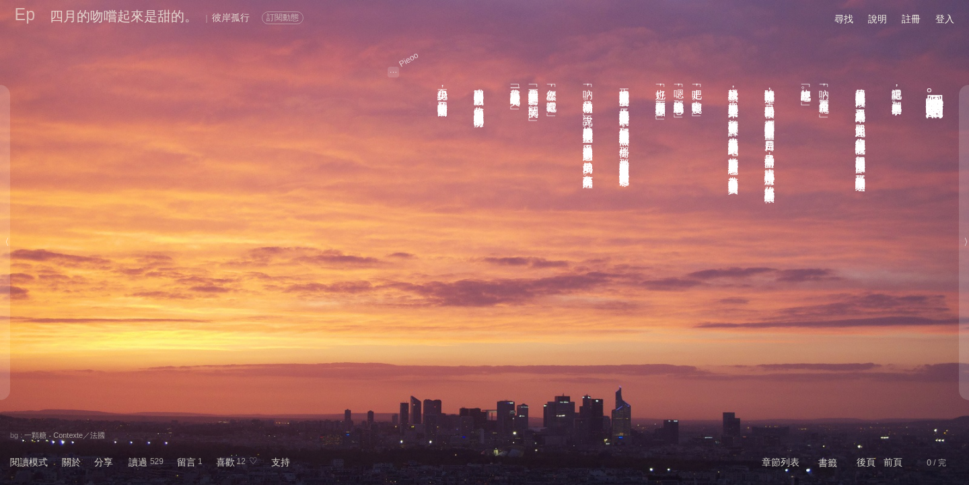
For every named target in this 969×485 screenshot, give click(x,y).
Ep (25, 14)
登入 (944, 18)
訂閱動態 (282, 17)
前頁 (893, 462)
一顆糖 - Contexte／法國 (64, 435)
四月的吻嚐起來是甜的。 (124, 16)
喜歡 (225, 462)
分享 (103, 462)
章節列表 (780, 462)
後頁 (866, 462)
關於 (71, 462)
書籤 (827, 462)
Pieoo (409, 60)
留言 (186, 462)
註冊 (911, 18)
